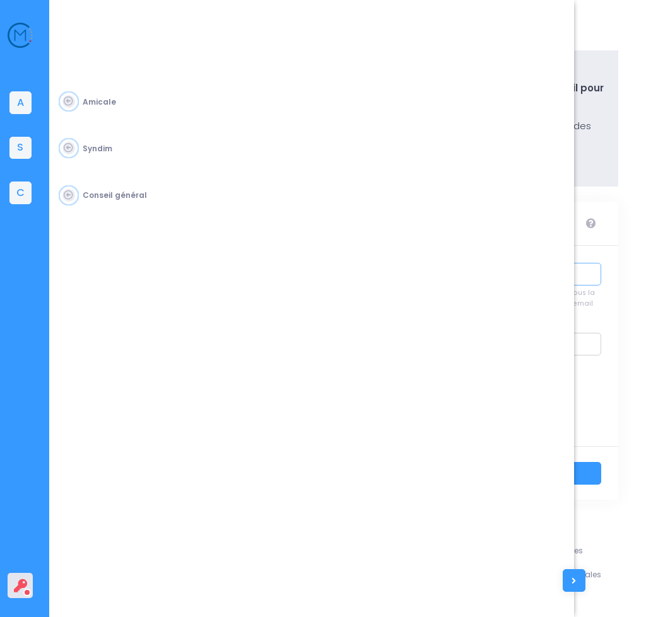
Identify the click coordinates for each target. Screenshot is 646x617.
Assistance (500, 550)
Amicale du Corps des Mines (153, 592)
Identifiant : (443, 279)
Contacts (497, 597)
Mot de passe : (439, 349)
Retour (445, 477)
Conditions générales (583, 574)
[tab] (28, 102)
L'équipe (494, 574)
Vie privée (559, 597)
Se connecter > (550, 477)
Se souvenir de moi (514, 405)
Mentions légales (573, 550)
